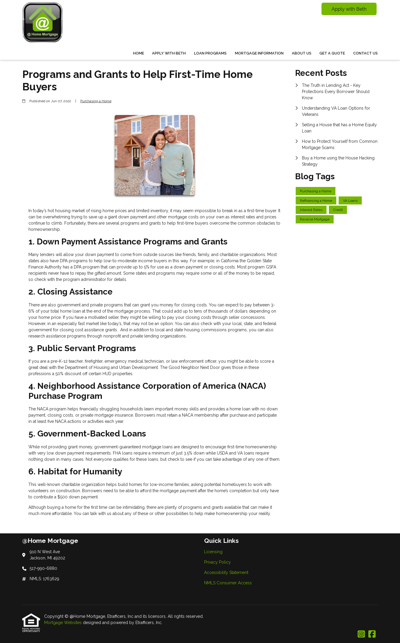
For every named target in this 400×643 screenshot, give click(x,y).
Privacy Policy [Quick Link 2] (217, 562)
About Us (301, 53)
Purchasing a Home (95, 101)
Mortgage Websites (63, 622)
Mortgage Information (259, 53)
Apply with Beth (349, 9)
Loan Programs (210, 53)
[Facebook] (372, 634)
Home (138, 53)
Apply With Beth (169, 53)
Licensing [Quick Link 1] (213, 551)
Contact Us (365, 53)
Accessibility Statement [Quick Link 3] (226, 572)
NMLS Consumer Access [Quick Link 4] (228, 582)
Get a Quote (332, 53)
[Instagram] (361, 634)
